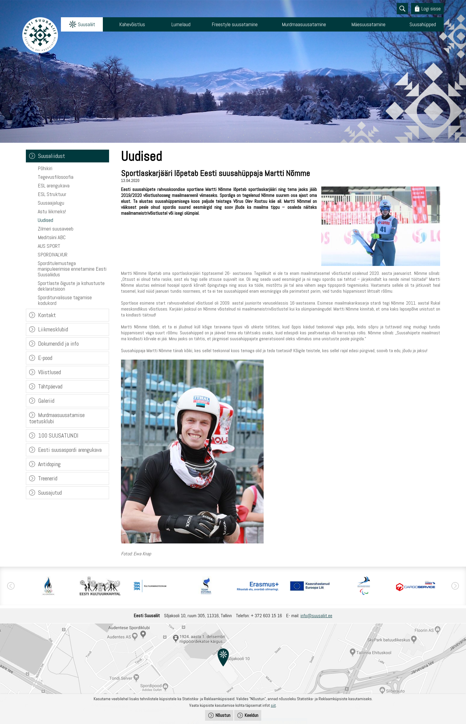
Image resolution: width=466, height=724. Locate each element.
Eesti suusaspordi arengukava (70, 450)
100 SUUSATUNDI (58, 435)
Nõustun (222, 715)
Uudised (45, 220)
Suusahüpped (423, 24)
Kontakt (47, 315)
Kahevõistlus (132, 24)
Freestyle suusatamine (235, 24)
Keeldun (251, 715)
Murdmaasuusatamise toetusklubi (57, 418)
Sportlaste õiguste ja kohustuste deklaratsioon (71, 286)
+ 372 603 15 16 (266, 615)
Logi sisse (431, 8)
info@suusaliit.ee (316, 615)
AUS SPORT (49, 245)
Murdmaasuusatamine (304, 24)
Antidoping (49, 464)
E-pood (45, 358)
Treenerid (47, 478)
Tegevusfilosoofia (55, 176)
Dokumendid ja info (58, 343)
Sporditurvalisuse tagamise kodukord (65, 300)
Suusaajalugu (51, 202)
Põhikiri (45, 168)
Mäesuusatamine (368, 24)
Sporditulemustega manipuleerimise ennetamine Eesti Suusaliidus (72, 269)
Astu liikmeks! (52, 211)
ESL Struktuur (52, 194)
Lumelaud (181, 24)
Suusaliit (86, 24)
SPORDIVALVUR (52, 254)
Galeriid (46, 401)
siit (273, 705)
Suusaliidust (51, 156)
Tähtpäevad (50, 386)
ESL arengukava (54, 185)
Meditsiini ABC (52, 237)
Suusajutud (50, 492)
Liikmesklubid (53, 329)
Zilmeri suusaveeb (55, 228)
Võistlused (49, 372)
